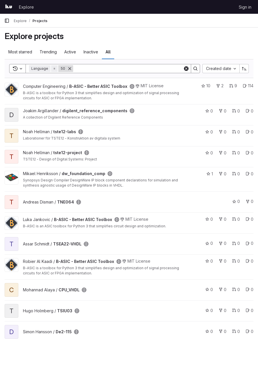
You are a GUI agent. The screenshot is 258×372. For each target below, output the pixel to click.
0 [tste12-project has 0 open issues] (249, 152)
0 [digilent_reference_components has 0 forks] (222, 110)
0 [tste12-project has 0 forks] (222, 152)
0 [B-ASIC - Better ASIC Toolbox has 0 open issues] (249, 219)
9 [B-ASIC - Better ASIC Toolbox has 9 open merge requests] (233, 85)
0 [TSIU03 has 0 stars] (209, 310)
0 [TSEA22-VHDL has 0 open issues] (249, 243)
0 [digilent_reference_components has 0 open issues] (249, 110)
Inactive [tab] (91, 51)
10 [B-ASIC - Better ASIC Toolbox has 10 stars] (205, 85)
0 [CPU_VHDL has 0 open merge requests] (236, 289)
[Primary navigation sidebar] (6, 20)
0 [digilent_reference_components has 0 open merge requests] (236, 110)
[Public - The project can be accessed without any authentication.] (132, 86)
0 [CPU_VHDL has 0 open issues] (249, 289)
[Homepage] (8, 6)
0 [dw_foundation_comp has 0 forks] (222, 173)
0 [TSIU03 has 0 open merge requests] (236, 310)
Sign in (245, 7)
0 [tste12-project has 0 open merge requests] (236, 152)
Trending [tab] (48, 51)
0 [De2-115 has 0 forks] (222, 331)
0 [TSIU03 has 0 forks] (222, 310)
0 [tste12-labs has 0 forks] (222, 131)
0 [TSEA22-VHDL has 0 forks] (222, 243)
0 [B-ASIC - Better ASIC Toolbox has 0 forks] (222, 219)
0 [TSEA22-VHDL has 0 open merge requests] (236, 243)
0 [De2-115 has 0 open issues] (249, 331)
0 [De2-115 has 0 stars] (209, 331)
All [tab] (108, 51)
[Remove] (69, 68)
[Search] (128, 68)
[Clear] (186, 68)
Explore (26, 7)
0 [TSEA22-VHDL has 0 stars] (209, 243)
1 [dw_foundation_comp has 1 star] (209, 173)
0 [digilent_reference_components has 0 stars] (209, 110)
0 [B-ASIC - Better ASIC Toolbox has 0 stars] (209, 219)
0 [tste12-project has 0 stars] (209, 152)
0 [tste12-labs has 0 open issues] (249, 131)
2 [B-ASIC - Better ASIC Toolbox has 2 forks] (220, 85)
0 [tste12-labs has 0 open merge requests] (236, 131)
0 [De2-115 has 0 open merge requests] (236, 331)
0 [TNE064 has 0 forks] (249, 201)
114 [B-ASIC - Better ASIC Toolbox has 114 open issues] (248, 85)
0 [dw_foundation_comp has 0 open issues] (249, 173)
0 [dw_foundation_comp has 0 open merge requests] (236, 173)
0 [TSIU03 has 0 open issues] (249, 310)
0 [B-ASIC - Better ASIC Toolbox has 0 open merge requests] (236, 219)
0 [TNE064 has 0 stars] (236, 201)
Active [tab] (70, 51)
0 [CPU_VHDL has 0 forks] (222, 289)
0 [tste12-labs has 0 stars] (209, 131)
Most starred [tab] (20, 51)
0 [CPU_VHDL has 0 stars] (209, 289)
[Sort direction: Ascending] (244, 68)
